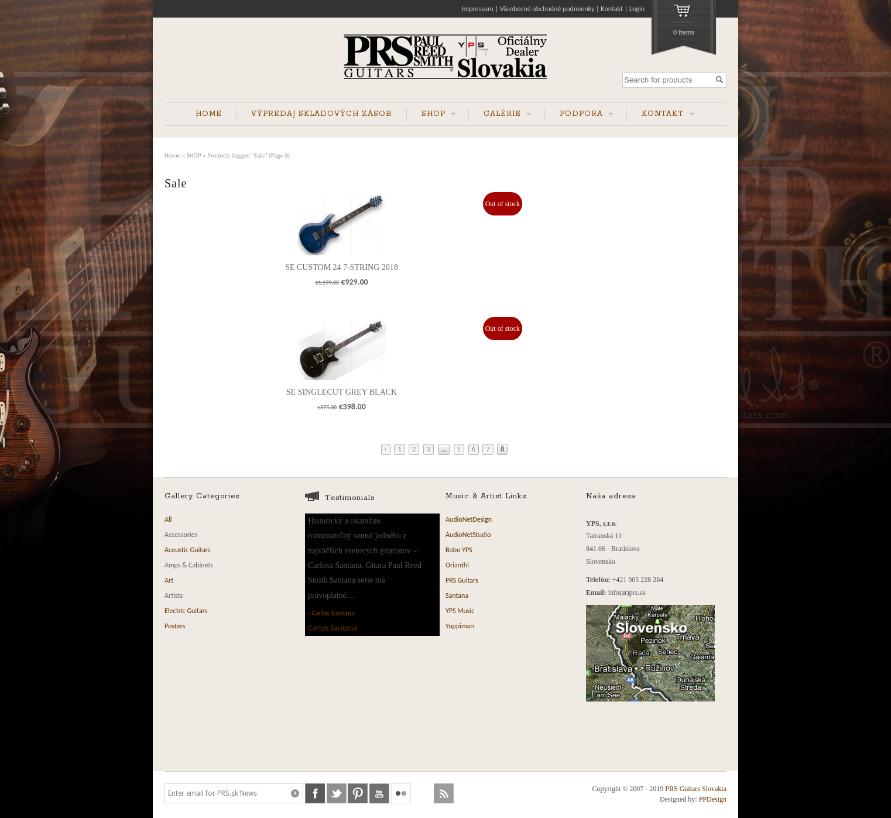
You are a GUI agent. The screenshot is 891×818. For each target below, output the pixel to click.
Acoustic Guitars (188, 550)
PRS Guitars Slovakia (695, 789)
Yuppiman (460, 626)
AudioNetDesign (469, 519)
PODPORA (579, 115)
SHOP (431, 115)
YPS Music (460, 611)
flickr (401, 793)
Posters (175, 626)
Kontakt (612, 9)
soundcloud (423, 793)
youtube (379, 793)
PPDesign (712, 799)
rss (444, 793)
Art (169, 580)
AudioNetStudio (468, 534)
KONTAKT (660, 115)
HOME (209, 113)
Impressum (478, 9)
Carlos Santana (333, 613)
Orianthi (457, 565)
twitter (337, 793)
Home (172, 155)
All (168, 519)
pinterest (358, 793)
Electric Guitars (186, 611)
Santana (457, 595)
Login (637, 9)
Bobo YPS (459, 550)
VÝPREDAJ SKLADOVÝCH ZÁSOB (321, 113)
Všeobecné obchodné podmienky (547, 9)
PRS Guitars (462, 580)
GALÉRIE (500, 115)
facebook (315, 793)
